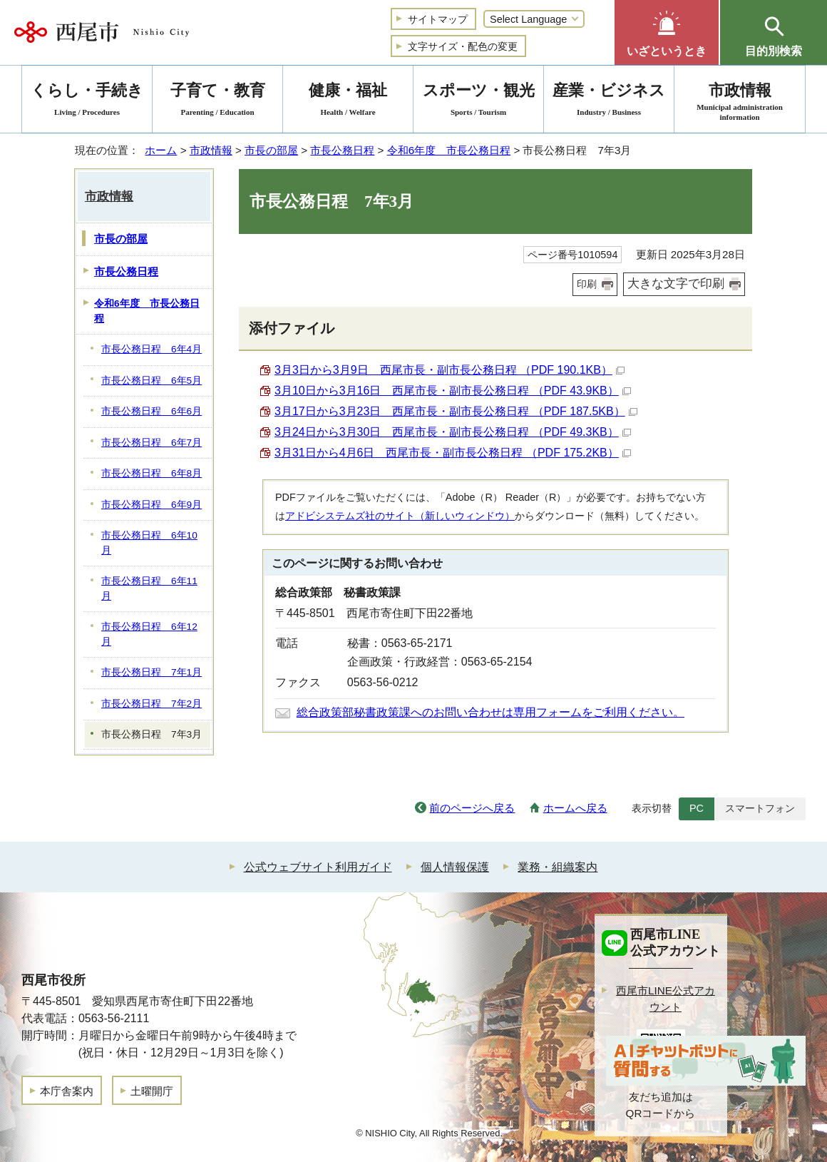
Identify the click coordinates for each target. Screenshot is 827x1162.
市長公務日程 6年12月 (149, 634)
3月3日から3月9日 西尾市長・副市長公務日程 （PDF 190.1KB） (449, 370)
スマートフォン (760, 808)
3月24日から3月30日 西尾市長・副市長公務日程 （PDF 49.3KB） (452, 432)
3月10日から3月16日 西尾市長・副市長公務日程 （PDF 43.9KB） (452, 390)
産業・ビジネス (609, 101)
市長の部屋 (271, 150)
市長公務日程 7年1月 (151, 672)
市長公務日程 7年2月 (151, 703)
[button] (667, 32)
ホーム (161, 150)
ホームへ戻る (575, 808)
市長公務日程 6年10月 (149, 543)
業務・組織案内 (557, 867)
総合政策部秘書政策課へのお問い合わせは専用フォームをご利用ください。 (490, 712)
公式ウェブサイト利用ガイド (318, 867)
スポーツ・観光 (478, 101)
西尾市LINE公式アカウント (665, 998)
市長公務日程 (342, 150)
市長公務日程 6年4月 (151, 349)
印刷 (587, 284)
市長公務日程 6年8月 (151, 473)
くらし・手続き (87, 101)
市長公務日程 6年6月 (151, 411)
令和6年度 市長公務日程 (448, 150)
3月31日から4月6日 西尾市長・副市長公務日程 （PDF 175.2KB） (452, 453)
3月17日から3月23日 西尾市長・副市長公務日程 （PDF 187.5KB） (455, 411)
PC (696, 808)
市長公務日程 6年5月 (151, 380)
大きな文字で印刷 (675, 283)
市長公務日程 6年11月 (149, 588)
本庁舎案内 (66, 1091)
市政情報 (211, 150)
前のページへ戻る (472, 808)
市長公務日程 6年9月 (151, 504)
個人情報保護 (455, 867)
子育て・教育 (217, 101)
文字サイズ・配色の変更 (463, 46)
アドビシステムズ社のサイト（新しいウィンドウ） (400, 515)
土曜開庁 (151, 1091)
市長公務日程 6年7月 (151, 442)
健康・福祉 (348, 101)
